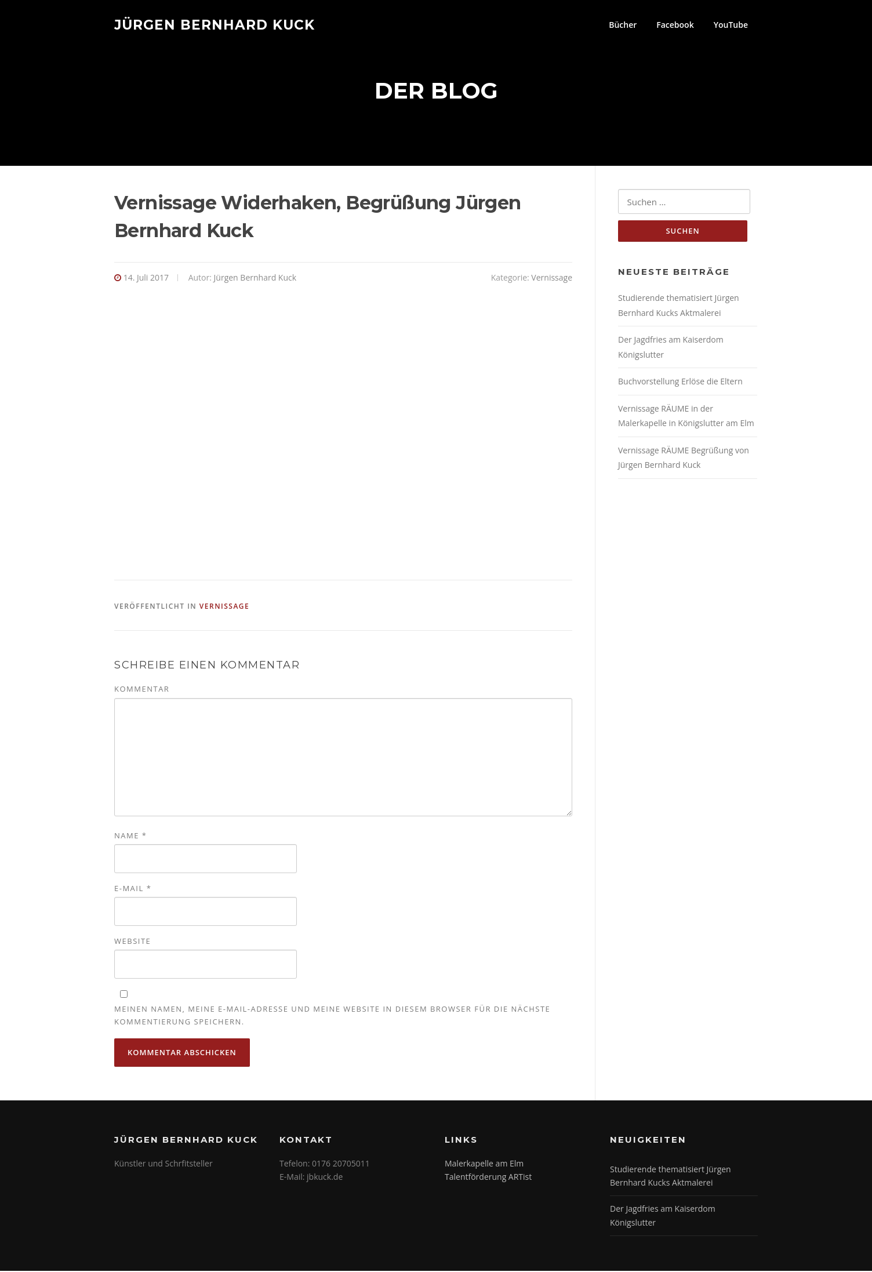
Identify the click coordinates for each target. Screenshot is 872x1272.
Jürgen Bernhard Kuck (214, 24)
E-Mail (132, 889)
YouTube (731, 24)
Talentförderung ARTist (488, 1177)
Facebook (674, 24)
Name (130, 836)
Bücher (623, 24)
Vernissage (551, 278)
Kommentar (141, 690)
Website (132, 942)
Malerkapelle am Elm (484, 1163)
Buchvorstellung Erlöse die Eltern (680, 382)
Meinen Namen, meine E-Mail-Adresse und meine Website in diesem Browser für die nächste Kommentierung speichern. (332, 1016)
